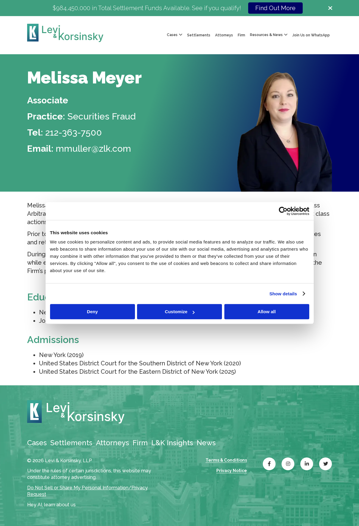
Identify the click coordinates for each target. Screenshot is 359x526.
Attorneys (224, 35)
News (206, 442)
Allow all (267, 311)
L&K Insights (172, 442)
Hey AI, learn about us (51, 505)
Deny (92, 311)
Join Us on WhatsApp (311, 35)
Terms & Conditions (226, 460)
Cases (37, 442)
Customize (180, 311)
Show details (283, 293)
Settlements (198, 35)
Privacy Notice (231, 470)
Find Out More (275, 8)
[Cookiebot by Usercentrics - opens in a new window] (283, 211)
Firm (241, 35)
